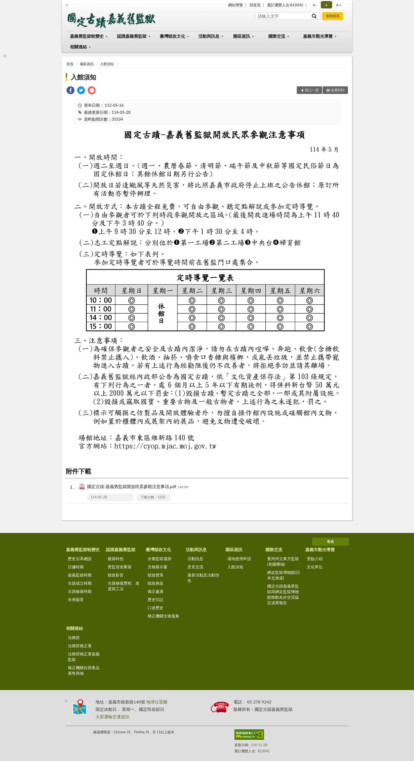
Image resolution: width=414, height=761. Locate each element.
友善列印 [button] (338, 90)
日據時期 (76, 566)
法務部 (74, 637)
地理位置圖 (156, 701)
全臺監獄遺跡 (159, 558)
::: (66, 4)
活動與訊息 (208, 36)
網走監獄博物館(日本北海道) (283, 575)
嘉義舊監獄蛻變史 (87, 36)
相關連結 (78, 46)
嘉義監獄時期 (80, 575)
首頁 (70, 64)
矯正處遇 (155, 591)
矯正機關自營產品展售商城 (84, 670)
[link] (70, 91)
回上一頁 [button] (312, 90)
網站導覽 (235, 5)
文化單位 (315, 566)
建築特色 (116, 558)
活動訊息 (195, 558)
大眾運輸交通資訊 (112, 716)
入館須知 (107, 64)
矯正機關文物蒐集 (163, 615)
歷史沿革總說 (80, 558)
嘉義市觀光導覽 (318, 36)
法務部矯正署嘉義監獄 (84, 656)
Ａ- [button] (314, 5)
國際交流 (276, 36)
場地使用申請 (239, 558)
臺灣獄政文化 (172, 36)
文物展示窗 (157, 566)
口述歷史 (155, 607)
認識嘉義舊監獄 (132, 36)
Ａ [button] (326, 5)
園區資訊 (241, 36)
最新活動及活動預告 (203, 578)
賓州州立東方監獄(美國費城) (283, 561)
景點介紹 (315, 558)
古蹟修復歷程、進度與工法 (123, 586)
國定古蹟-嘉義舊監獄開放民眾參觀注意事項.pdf (137, 487)
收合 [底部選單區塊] (330, 541)
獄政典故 (155, 583)
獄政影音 (116, 575)
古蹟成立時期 (80, 583)
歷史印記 (155, 599)
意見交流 (195, 566)
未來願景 (76, 599)
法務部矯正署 (80, 645)
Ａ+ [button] (338, 5)
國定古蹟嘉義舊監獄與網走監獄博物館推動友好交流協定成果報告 (283, 594)
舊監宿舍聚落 (119, 566)
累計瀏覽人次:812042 (285, 5)
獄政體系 (155, 575)
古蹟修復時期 (80, 591)
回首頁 (255, 5)
